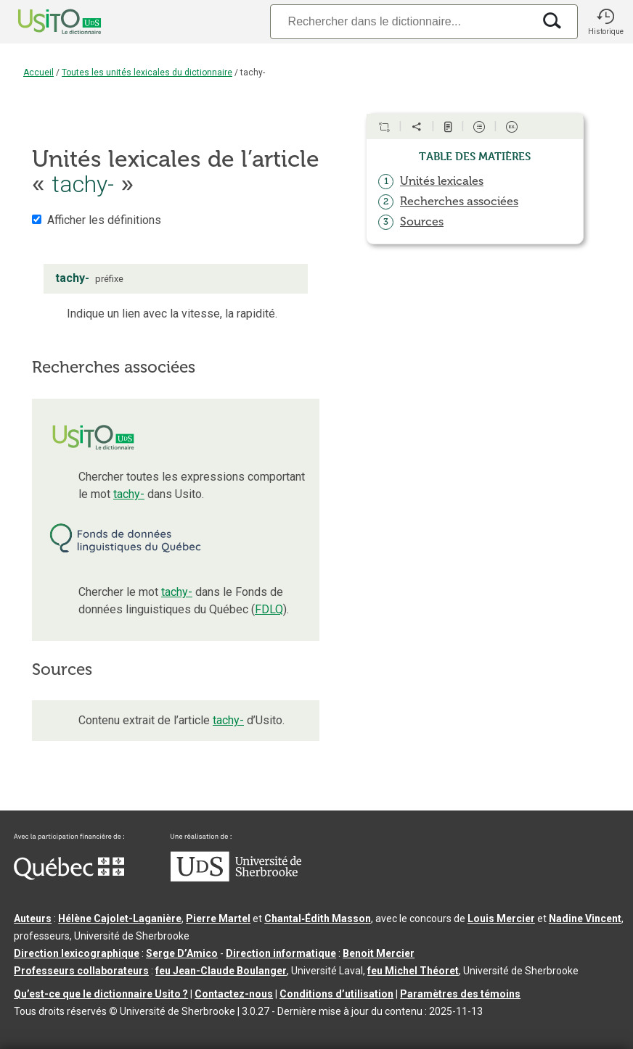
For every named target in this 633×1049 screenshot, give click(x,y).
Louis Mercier (501, 918)
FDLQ (269, 609)
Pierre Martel (218, 918)
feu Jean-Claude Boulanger (221, 971)
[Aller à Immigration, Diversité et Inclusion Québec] (69, 876)
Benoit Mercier (378, 953)
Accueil (38, 72)
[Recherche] (401, 21)
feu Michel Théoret (413, 971)
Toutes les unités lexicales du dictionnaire (147, 72)
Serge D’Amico (182, 953)
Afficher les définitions (104, 220)
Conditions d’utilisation (336, 994)
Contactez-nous (234, 994)
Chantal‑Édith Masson (317, 918)
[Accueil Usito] (43, 21)
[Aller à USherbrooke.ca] (236, 878)
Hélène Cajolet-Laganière (119, 918)
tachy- (128, 494)
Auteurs (33, 918)
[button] (605, 21)
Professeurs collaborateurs (81, 971)
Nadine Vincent (585, 918)
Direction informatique (281, 953)
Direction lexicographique (76, 953)
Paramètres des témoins (460, 994)
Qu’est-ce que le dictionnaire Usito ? (101, 994)
